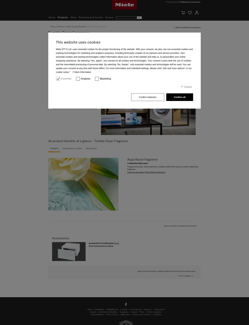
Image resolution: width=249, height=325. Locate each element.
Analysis (85, 78)
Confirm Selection (148, 97)
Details (188, 87)
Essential (66, 78)
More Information (82, 72)
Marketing (105, 78)
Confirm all (179, 97)
